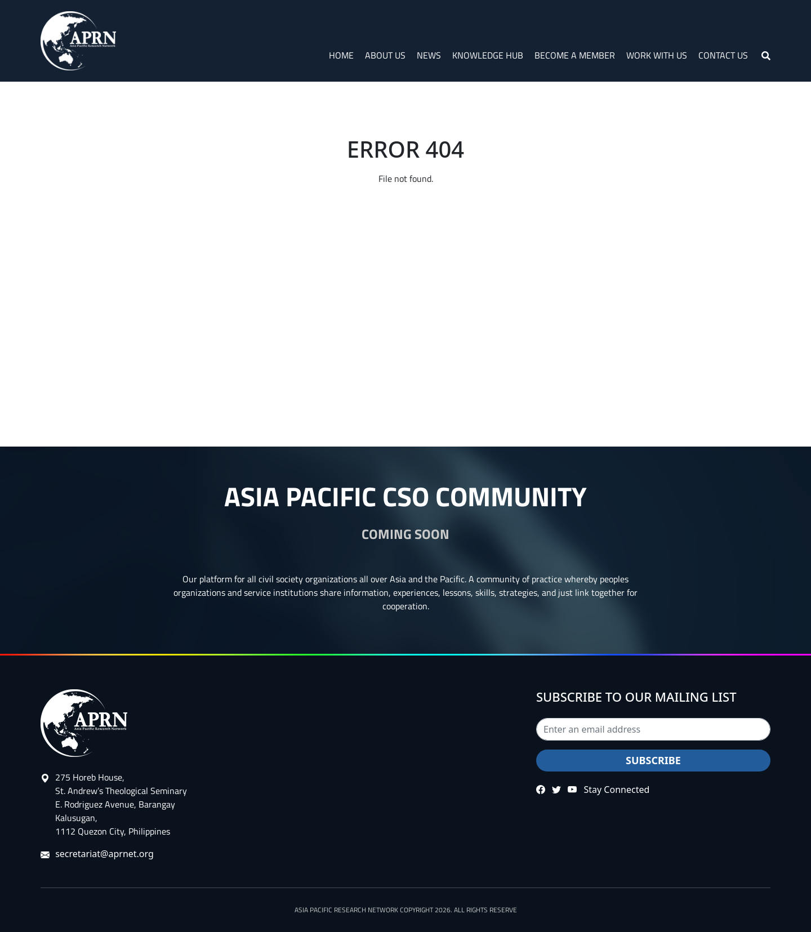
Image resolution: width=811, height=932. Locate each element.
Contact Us (723, 55)
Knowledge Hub (487, 55)
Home (341, 55)
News (429, 55)
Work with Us (656, 55)
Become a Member (574, 55)
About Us (385, 55)
